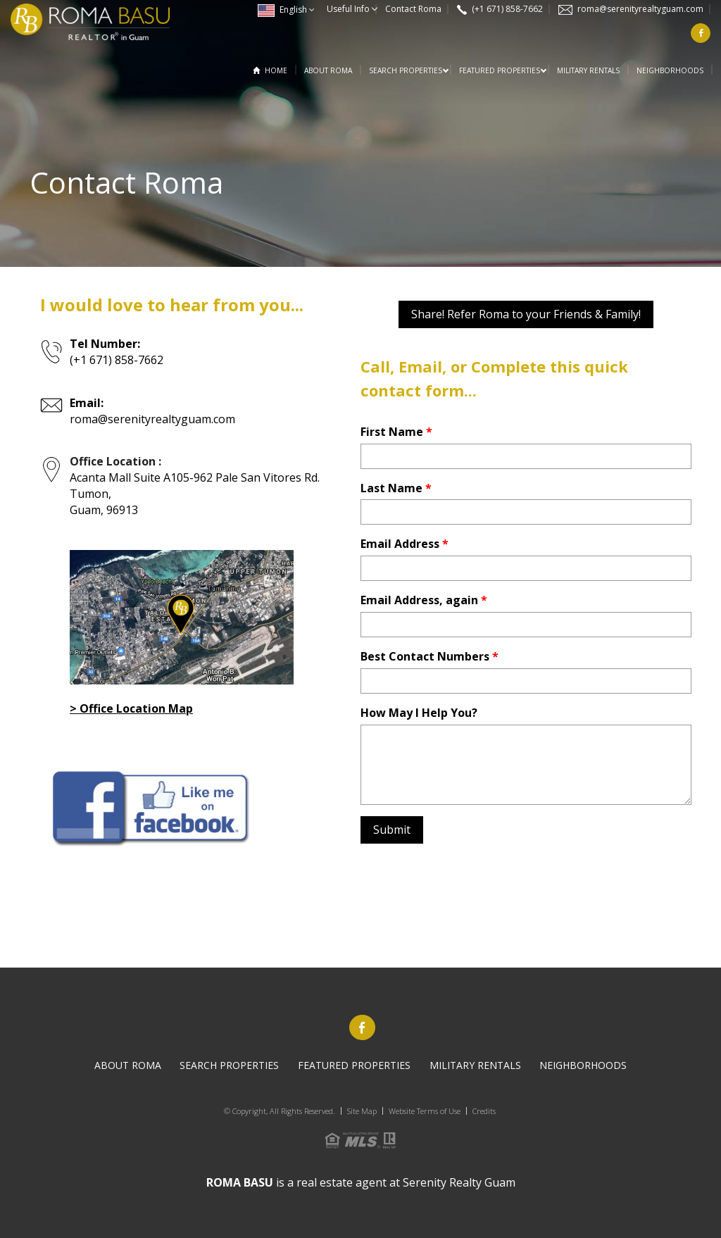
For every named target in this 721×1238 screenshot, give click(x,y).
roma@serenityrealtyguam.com (640, 9)
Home (276, 70)
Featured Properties (499, 70)
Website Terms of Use (424, 1111)
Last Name (396, 488)
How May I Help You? (418, 712)
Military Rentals (588, 70)
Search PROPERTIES (405, 70)
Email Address (404, 543)
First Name (396, 431)
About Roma (328, 70)
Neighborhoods (670, 70)
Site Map (362, 1111)
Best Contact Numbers (429, 656)
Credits (484, 1111)
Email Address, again (423, 600)
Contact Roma (413, 9)
